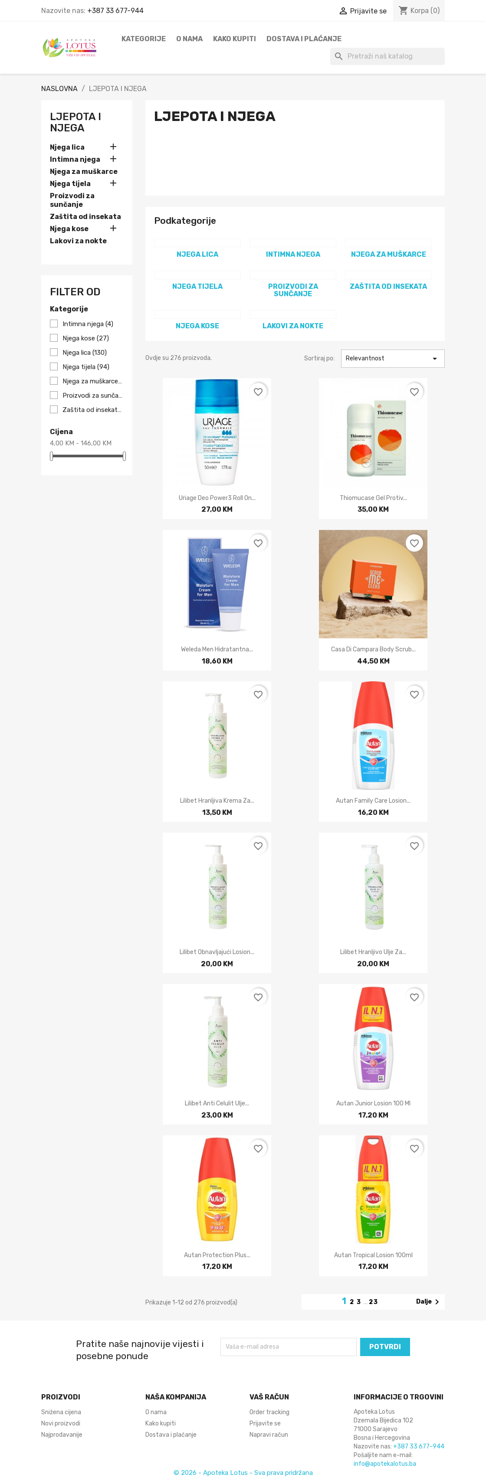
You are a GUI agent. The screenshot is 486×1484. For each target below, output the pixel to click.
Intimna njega (75, 159)
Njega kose (69, 229)
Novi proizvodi (60, 1423)
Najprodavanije (61, 1434)
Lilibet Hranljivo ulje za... (373, 952)
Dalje (429, 1302)
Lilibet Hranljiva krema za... (217, 800)
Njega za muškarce (84, 171)
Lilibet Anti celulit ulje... (217, 1103)
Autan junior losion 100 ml (373, 1103)
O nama (189, 39)
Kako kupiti (234, 39)
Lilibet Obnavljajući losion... (217, 952)
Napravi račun (269, 1434)
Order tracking (269, 1412)
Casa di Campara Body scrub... (373, 649)
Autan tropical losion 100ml (373, 1255)
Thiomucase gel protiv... (373, 498)
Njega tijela (70, 184)
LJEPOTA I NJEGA (75, 122)
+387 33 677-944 (115, 11)
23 (373, 1302)
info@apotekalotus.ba (385, 1464)
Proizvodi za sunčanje (72, 200)
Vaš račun (269, 1397)
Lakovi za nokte (78, 241)
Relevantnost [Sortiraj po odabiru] (393, 358)
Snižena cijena (61, 1412)
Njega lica (67, 147)
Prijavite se (265, 1423)
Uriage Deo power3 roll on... (217, 498)
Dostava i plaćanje (304, 39)
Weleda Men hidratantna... (217, 649)
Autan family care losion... (373, 800)
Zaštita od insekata (85, 216)
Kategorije (144, 39)
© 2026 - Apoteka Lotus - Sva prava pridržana (243, 1473)
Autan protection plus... (217, 1255)
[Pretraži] (387, 56)
